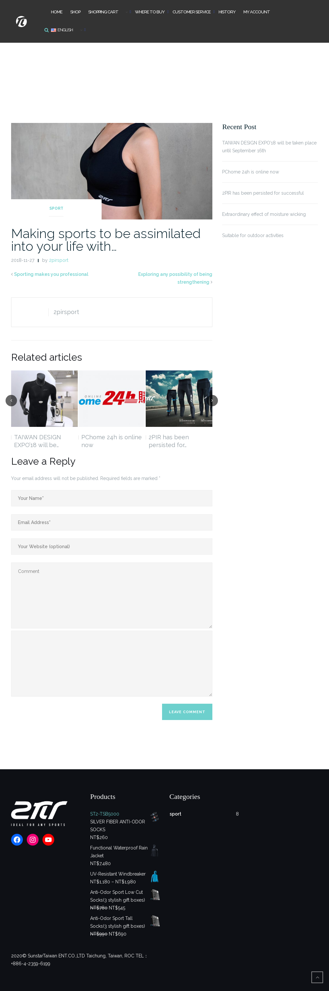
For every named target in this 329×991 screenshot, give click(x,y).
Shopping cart (103, 11)
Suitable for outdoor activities (253, 235)
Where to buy (150, 11)
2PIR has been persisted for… (169, 441)
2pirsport (58, 260)
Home (56, 11)
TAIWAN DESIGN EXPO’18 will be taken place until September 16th (269, 146)
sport (56, 208)
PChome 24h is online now (111, 441)
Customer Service (192, 11)
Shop (75, 11)
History (227, 11)
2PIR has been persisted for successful (263, 193)
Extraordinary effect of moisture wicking (264, 214)
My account (256, 11)
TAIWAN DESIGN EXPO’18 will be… (37, 441)
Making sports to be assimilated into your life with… (106, 240)
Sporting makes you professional (51, 274)
